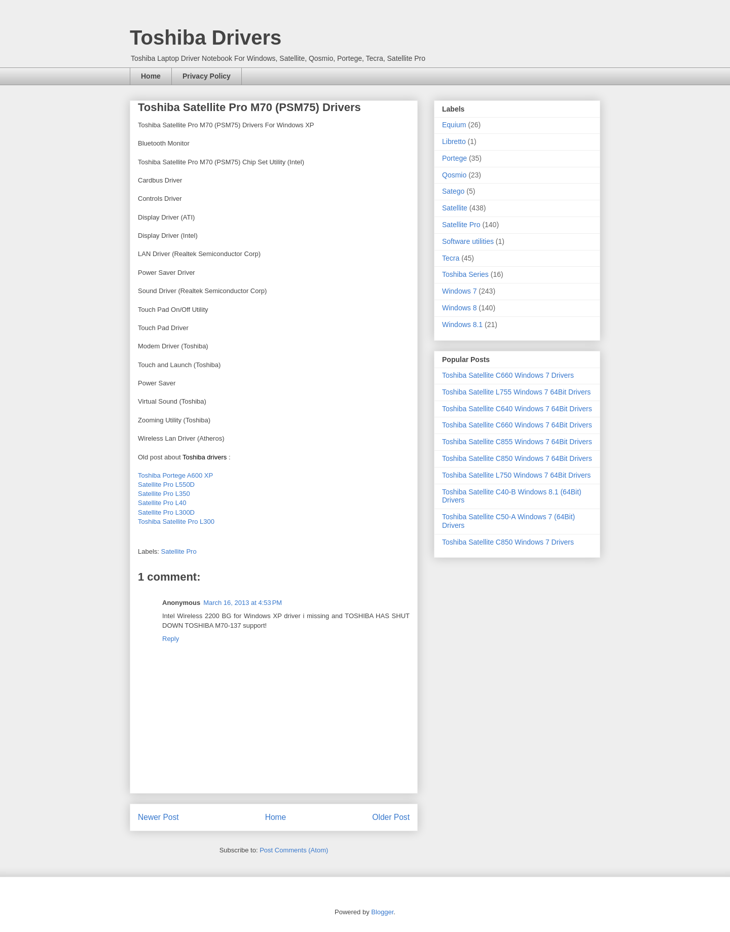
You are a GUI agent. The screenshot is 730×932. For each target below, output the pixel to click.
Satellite (454, 208)
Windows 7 (459, 291)
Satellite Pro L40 (162, 503)
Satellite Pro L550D (166, 484)
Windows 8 (459, 308)
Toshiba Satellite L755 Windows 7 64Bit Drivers (516, 392)
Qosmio (454, 175)
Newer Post (158, 817)
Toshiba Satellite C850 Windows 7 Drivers (508, 542)
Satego (453, 191)
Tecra (450, 258)
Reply (170, 638)
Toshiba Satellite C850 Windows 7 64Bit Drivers (517, 458)
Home (151, 76)
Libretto (454, 141)
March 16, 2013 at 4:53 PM (242, 602)
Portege (454, 158)
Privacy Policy (206, 76)
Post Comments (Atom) (294, 850)
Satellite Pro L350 (164, 493)
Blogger (382, 912)
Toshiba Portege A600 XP (175, 475)
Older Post (391, 817)
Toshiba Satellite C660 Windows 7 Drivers (508, 375)
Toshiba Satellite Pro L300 (176, 521)
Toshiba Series (465, 274)
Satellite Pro (179, 551)
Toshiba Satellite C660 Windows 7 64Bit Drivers (517, 425)
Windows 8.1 (462, 324)
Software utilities (468, 241)
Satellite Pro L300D (166, 512)
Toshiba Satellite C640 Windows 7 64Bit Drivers (517, 409)
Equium (454, 125)
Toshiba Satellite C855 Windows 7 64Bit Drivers (517, 442)
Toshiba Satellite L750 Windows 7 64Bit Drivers (516, 475)
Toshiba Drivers (205, 37)
